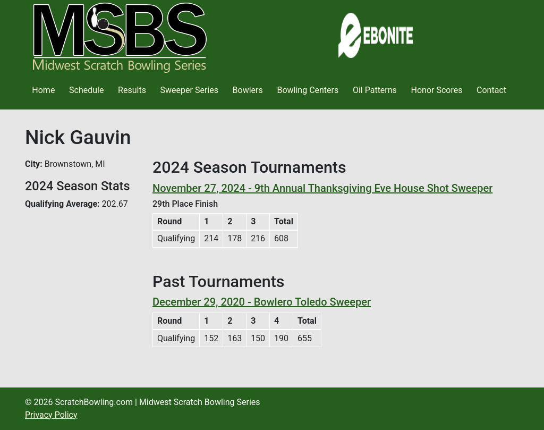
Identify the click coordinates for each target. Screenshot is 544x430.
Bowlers (248, 90)
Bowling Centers (307, 90)
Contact (491, 90)
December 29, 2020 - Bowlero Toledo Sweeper (261, 302)
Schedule (86, 90)
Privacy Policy (51, 415)
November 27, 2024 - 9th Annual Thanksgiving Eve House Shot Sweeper (322, 188)
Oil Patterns (375, 90)
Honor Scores (437, 90)
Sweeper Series (189, 90)
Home (43, 90)
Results (132, 90)
